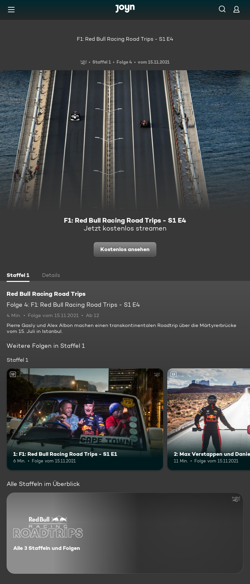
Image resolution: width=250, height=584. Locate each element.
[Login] (236, 9)
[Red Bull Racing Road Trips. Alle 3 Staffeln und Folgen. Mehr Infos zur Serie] (125, 533)
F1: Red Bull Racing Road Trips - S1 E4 (125, 39)
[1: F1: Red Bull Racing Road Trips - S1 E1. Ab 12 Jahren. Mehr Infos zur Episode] (85, 419)
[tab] (18, 276)
